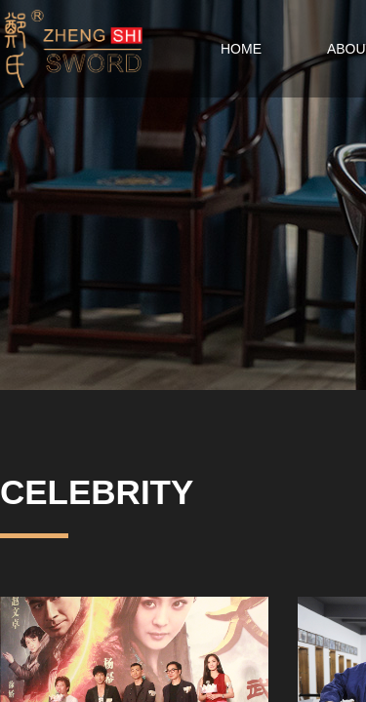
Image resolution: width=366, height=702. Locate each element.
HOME (241, 49)
